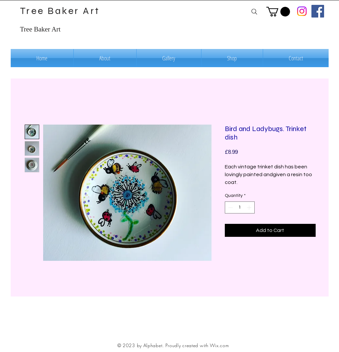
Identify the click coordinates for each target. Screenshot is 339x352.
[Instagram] (302, 11)
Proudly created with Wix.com (197, 345)
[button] (278, 12)
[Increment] (250, 207)
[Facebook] (317, 11)
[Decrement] (230, 207)
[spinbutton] (240, 207)
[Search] (254, 11)
